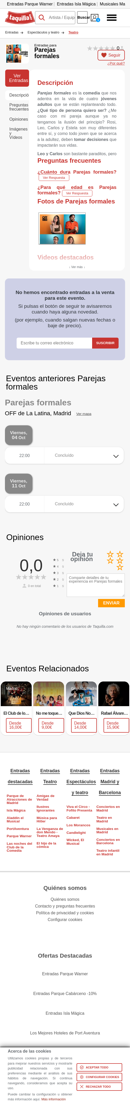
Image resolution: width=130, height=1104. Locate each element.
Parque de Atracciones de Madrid (19, 799)
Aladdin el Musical (15, 819)
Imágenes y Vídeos (18, 133)
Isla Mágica (16, 810)
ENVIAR (111, 603)
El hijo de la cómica (46, 845)
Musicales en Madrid (107, 830)
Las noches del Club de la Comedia (19, 847)
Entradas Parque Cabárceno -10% (65, 993)
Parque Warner (19, 836)
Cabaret (73, 818)
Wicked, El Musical (75, 842)
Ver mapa (83, 414)
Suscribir (105, 343)
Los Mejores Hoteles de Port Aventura (65, 1033)
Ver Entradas (18, 78)
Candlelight (76, 833)
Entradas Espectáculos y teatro (81, 781)
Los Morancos (78, 825)
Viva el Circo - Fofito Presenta (79, 808)
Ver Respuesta (54, 178)
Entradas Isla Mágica (76, 4)
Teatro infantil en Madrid (107, 852)
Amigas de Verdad (45, 797)
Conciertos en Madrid (108, 808)
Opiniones (18, 119)
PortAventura (18, 829)
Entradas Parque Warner (30, 4)
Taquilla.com (16, 13)
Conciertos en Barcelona (108, 841)
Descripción (19, 95)
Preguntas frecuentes (19, 107)
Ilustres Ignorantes (46, 808)
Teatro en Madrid (104, 819)
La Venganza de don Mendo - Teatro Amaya (50, 832)
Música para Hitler (47, 819)
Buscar (83, 17)
